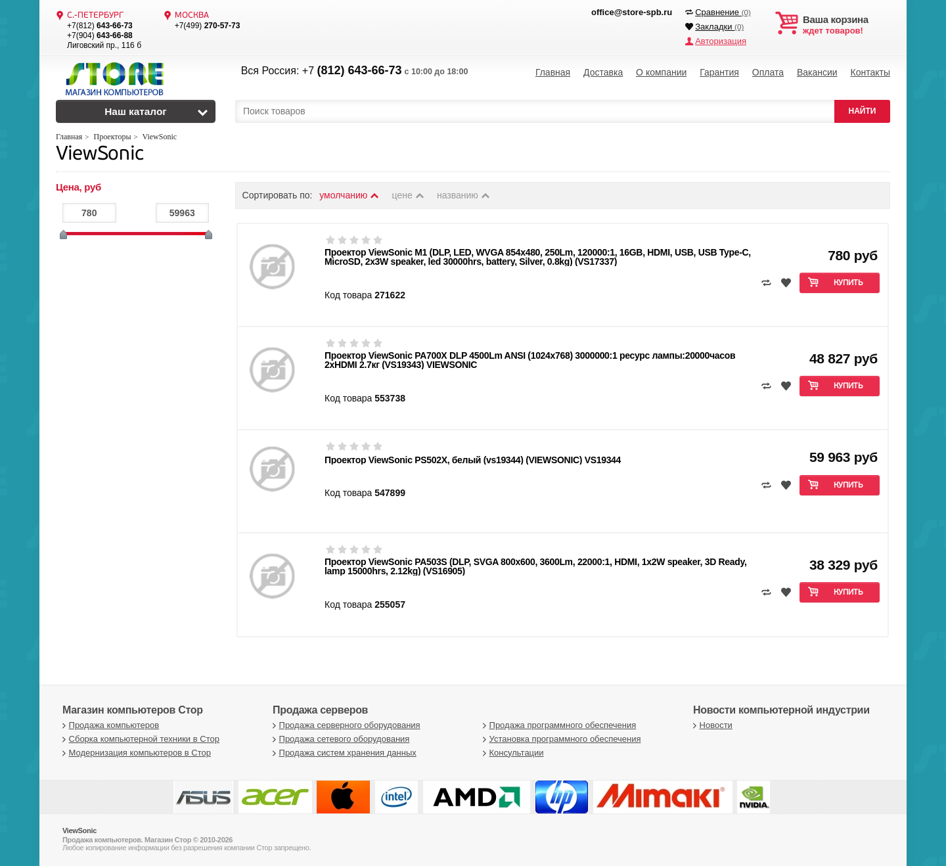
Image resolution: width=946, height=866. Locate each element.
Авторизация (720, 41)
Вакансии (817, 72)
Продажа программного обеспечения (558, 725)
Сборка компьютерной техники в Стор (139, 739)
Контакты (870, 72)
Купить (848, 283)
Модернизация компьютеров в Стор (135, 753)
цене (409, 195)
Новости (711, 725)
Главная (552, 72)
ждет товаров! (846, 25)
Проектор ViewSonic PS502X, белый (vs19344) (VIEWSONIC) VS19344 (473, 460)
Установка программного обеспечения (560, 739)
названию (464, 195)
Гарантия (719, 72)
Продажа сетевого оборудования (339, 739)
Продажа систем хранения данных (343, 753)
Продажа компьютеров (109, 725)
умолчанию (349, 195)
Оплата (768, 72)
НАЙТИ (862, 111)
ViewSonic (100, 155)
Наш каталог (135, 111)
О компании (661, 72)
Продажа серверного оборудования (344, 725)
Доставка (603, 72)
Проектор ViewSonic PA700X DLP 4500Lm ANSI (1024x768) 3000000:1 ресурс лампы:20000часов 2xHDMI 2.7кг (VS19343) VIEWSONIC (530, 360)
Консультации (512, 753)
